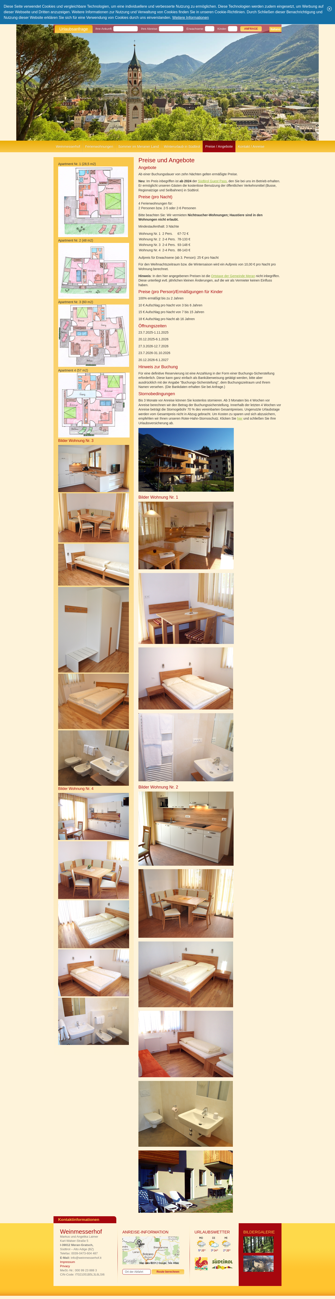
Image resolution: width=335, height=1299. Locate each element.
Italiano (275, 29)
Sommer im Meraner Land (138, 146)
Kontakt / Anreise (251, 146)
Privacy (65, 1266)
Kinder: (222, 28)
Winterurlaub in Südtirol (182, 146)
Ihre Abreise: (149, 28)
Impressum (67, 1262)
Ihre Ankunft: (103, 28)
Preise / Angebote (219, 146)
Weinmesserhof (68, 146)
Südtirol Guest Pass (212, 181)
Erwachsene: (195, 28)
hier (239, 418)
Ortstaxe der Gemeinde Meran (233, 276)
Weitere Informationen (190, 18)
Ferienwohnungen (99, 146)
